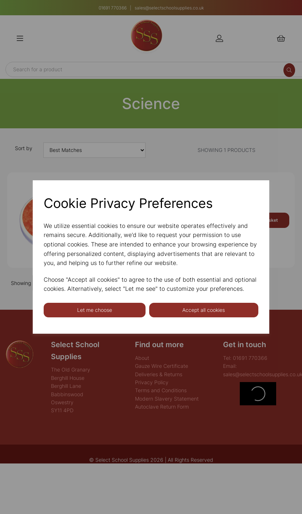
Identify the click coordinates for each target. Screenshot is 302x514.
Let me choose (94, 310)
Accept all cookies (203, 310)
